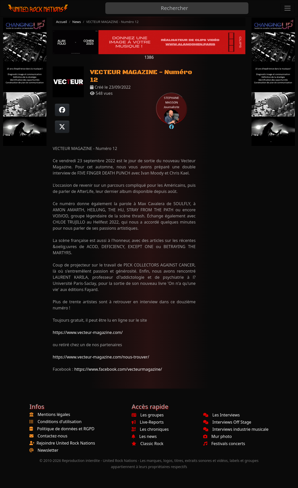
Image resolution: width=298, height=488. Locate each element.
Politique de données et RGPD (66, 429)
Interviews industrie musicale (236, 429)
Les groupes (148, 415)
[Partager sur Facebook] (62, 109)
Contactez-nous (52, 436)
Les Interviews (221, 415)
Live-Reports (148, 422)
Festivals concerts (224, 443)
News (76, 21)
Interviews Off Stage (227, 422)
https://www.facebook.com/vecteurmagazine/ (118, 369)
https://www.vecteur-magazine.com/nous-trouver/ (101, 357)
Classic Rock (147, 443)
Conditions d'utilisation (60, 421)
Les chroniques (150, 429)
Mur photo (217, 436)
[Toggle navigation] (287, 8)
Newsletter (48, 450)
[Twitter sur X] (62, 126)
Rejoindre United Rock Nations (66, 443)
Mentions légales (54, 414)
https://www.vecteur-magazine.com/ (88, 332)
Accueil (61, 21)
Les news (144, 436)
